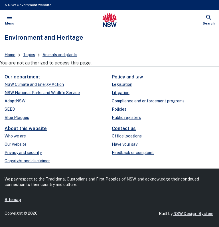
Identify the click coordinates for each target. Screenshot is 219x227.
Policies (119, 109)
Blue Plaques (17, 117)
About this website (26, 128)
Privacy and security (23, 152)
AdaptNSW (15, 101)
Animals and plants (59, 54)
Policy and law (127, 77)
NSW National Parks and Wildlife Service (42, 92)
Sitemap (13, 199)
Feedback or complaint (133, 152)
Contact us (124, 128)
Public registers (126, 117)
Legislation (122, 84)
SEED (10, 109)
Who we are (15, 136)
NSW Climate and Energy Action (34, 84)
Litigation (120, 92)
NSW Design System (193, 213)
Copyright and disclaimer (27, 161)
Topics (29, 54)
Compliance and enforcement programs (148, 101)
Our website (16, 144)
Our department (22, 77)
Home (10, 54)
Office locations (127, 136)
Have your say (124, 144)
